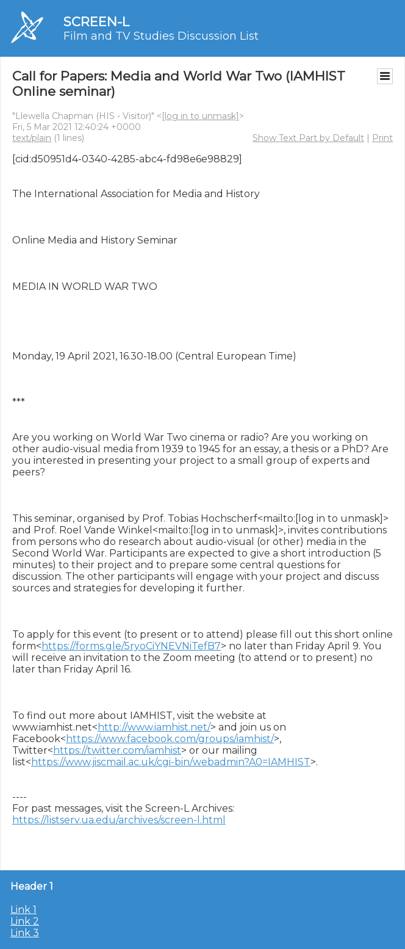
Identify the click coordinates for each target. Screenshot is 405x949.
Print (382, 137)
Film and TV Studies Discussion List (161, 36)
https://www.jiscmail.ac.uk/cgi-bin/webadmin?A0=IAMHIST (170, 762)
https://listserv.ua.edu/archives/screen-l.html (119, 820)
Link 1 (23, 909)
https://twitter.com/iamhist (117, 750)
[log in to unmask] (200, 115)
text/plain (31, 137)
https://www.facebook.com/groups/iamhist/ (170, 739)
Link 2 (24, 921)
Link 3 (24, 933)
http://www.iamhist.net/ (154, 727)
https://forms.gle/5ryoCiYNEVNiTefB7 (131, 646)
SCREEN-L (96, 21)
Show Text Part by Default (308, 137)
